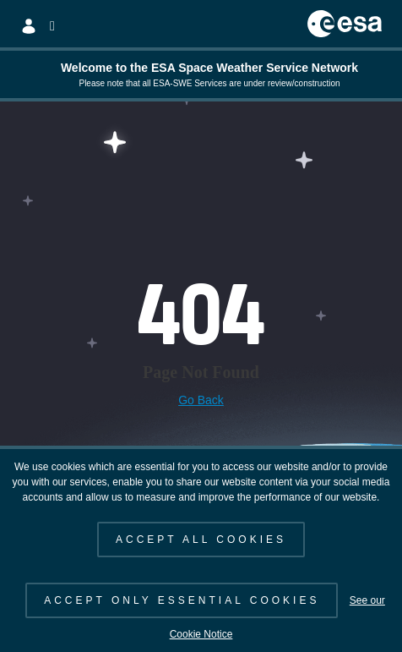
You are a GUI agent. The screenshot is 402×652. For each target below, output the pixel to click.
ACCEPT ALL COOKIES (201, 539)
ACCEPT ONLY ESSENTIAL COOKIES (181, 600)
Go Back (201, 400)
